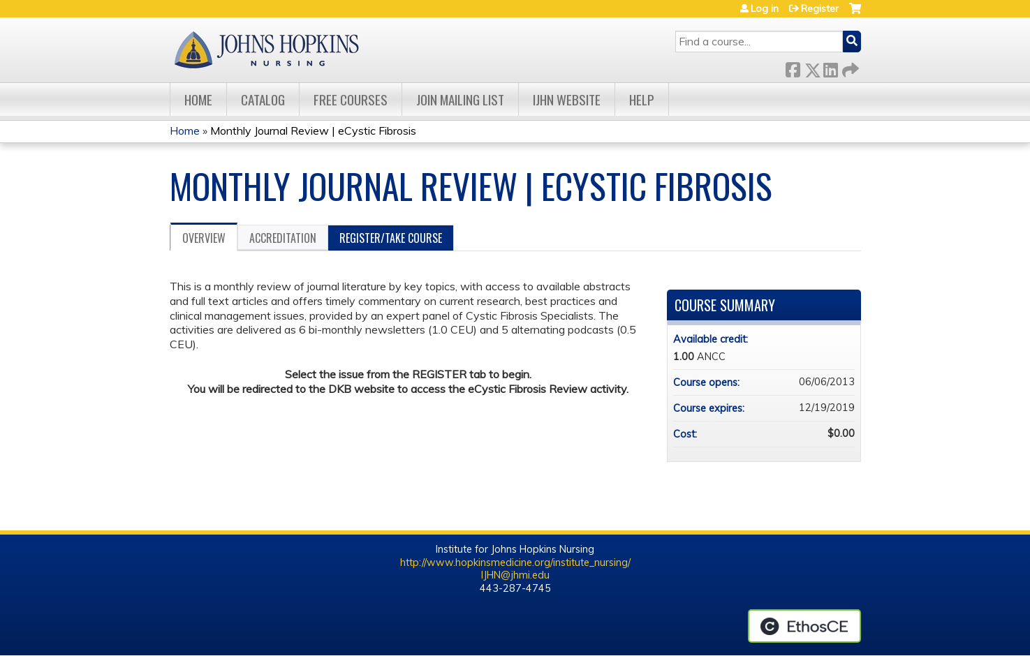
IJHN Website (567, 99)
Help (641, 99)
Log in (765, 8)
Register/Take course (390, 238)
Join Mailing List (460, 99)
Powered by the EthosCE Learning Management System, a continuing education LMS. (804, 626)
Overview (204, 238)
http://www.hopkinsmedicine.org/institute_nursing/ (515, 562)
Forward (849, 67)
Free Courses (351, 99)
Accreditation (282, 238)
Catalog (263, 99)
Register (820, 8)
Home (198, 99)
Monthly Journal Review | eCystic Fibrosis (313, 130)
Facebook (793, 67)
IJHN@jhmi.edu (515, 575)
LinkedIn (830, 67)
